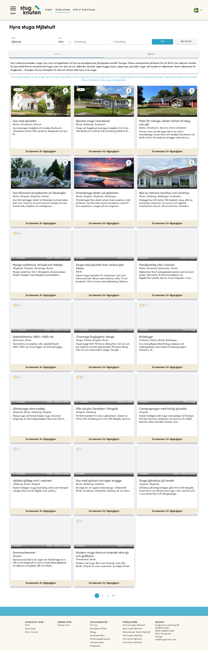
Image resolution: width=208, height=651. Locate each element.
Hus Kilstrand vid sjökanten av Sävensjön (39, 193)
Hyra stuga (62, 10)
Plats (13, 38)
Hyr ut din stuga (84, 10)
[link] (134, 625)
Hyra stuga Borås (82, 77)
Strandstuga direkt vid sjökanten (97, 193)
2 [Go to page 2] (102, 595)
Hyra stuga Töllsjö (63, 77)
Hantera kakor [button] (97, 643)
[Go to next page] (108, 595)
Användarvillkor (97, 636)
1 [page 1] (97, 595)
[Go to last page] (113, 595)
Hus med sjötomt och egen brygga (98, 481)
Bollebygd (146, 337)
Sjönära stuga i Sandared (92, 121)
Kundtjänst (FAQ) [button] (98, 629)
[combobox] (32, 41)
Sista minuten (31, 632)
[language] (198, 10)
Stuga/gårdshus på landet (156, 481)
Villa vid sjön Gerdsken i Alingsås (97, 409)
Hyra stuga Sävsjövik (21, 77)
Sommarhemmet (24, 553)
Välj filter (185, 41)
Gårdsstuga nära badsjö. (29, 409)
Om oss (93, 625)
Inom (60, 38)
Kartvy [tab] (151, 54)
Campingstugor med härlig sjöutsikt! (163, 409)
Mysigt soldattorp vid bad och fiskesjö (38, 265)
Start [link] (48, 10)
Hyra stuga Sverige (174, 77)
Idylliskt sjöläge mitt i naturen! (32, 481)
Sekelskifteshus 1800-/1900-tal (33, 337)
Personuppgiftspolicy (100, 639)
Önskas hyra (63, 625)
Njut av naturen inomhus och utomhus (164, 193)
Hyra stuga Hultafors (124, 77)
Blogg (93, 632)
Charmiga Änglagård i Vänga (95, 337)
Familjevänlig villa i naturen (157, 265)
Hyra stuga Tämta (43, 77)
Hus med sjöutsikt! (24, 121)
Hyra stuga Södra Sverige (149, 77)
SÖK (162, 41)
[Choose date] (92, 42)
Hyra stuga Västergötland (113, 80)
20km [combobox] (61, 42)
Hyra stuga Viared (103, 77)
